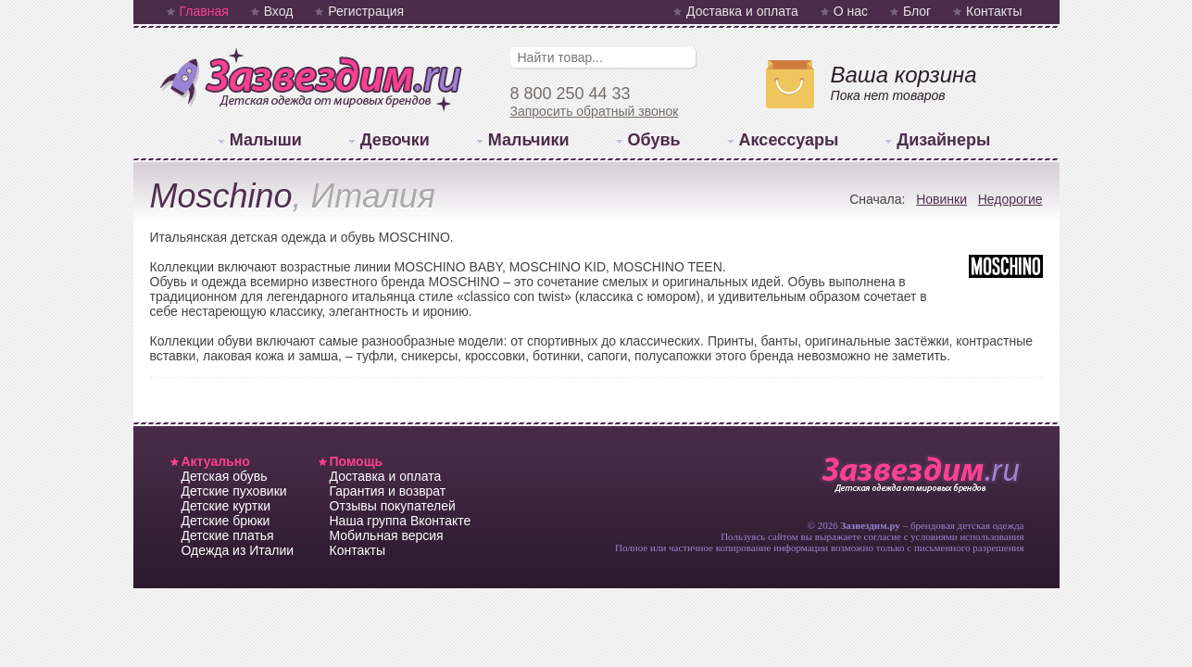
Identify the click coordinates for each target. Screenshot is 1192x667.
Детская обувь (225, 476)
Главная (204, 11)
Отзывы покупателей (393, 505)
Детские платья (228, 535)
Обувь (654, 140)
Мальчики (529, 140)
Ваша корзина (904, 74)
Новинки (941, 199)
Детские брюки (226, 520)
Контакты (994, 11)
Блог (917, 11)
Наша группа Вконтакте (400, 520)
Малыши (266, 140)
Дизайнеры (943, 140)
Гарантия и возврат (388, 491)
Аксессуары (789, 140)
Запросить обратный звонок (594, 111)
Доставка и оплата (742, 11)
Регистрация (366, 11)
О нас (851, 11)
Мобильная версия (387, 535)
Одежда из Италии (238, 550)
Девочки (395, 140)
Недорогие (1010, 199)
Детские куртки (226, 505)
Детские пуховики (234, 491)
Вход (279, 11)
